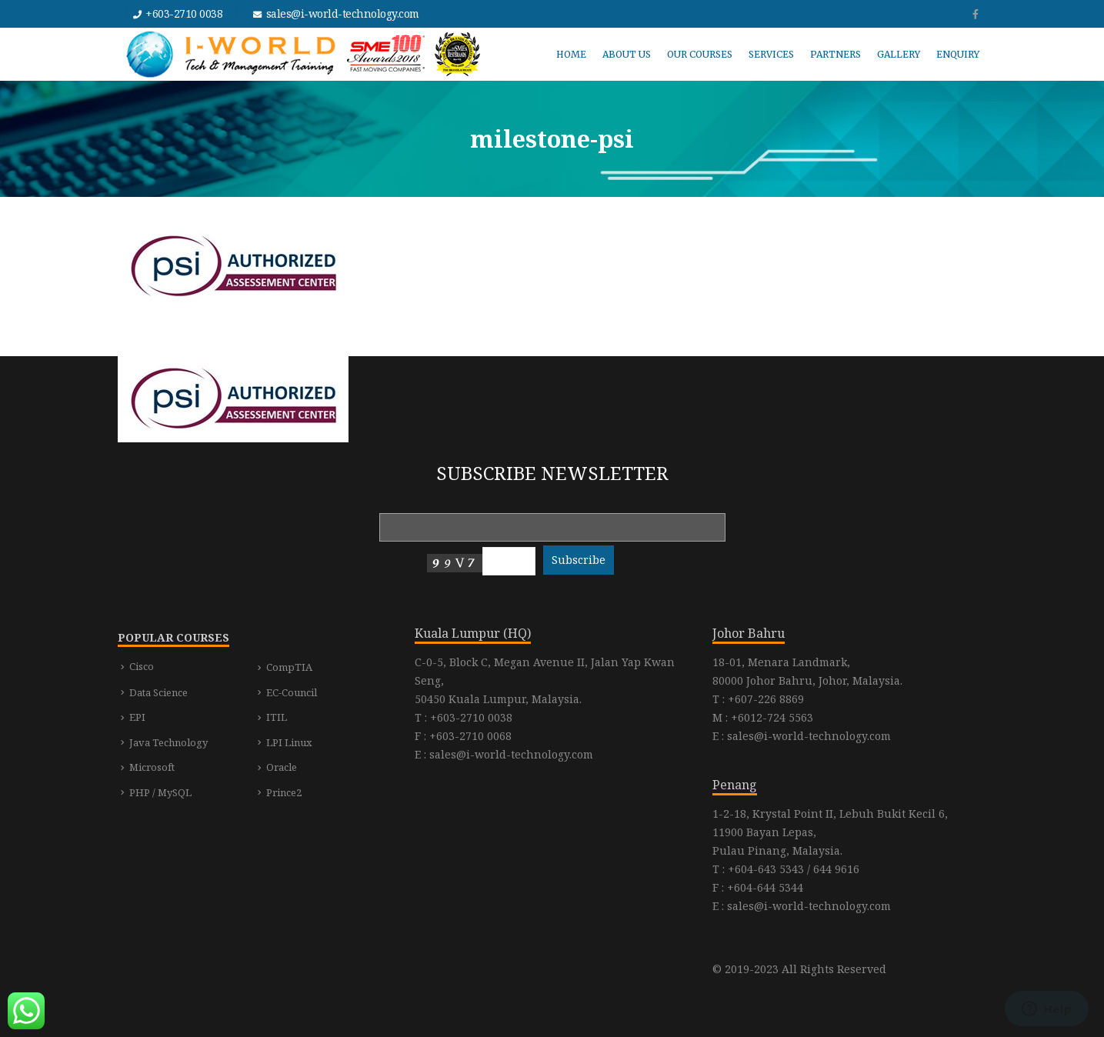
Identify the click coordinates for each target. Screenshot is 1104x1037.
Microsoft (152, 767)
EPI (137, 717)
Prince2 (284, 792)
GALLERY (898, 54)
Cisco (141, 666)
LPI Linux (289, 742)
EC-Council (291, 692)
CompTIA (289, 667)
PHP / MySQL (160, 792)
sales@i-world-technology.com (342, 13)
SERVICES (771, 54)
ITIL (276, 717)
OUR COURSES (699, 54)
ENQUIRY (957, 54)
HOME (571, 54)
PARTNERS (835, 54)
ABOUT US (626, 54)
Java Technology (168, 742)
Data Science (158, 692)
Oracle (281, 767)
